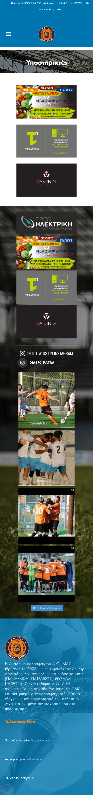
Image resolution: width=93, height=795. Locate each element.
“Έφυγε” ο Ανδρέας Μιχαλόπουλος (27, 740)
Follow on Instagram (46, 608)
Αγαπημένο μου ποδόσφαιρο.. (24, 759)
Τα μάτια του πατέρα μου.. (21, 778)
